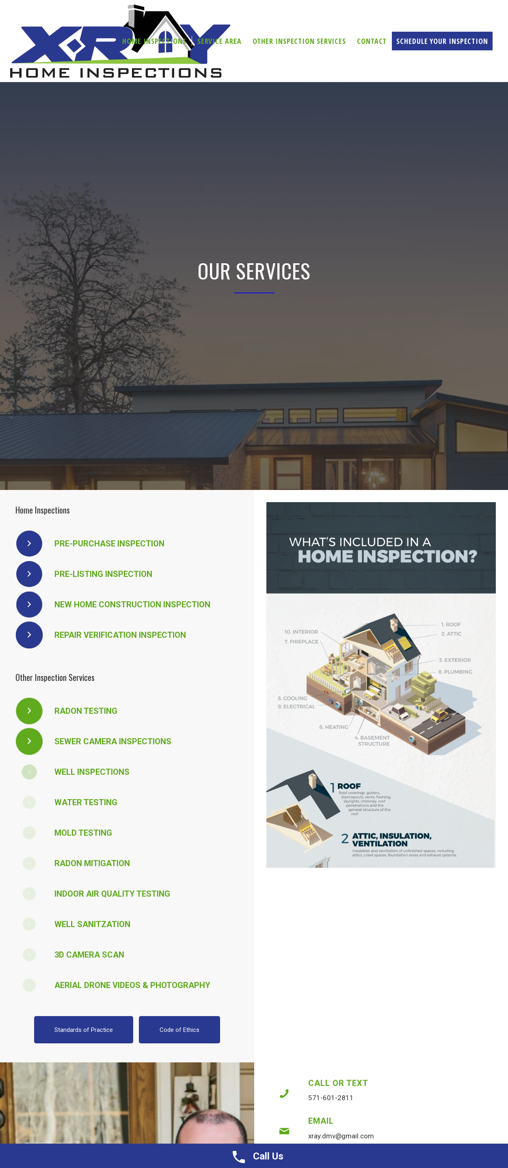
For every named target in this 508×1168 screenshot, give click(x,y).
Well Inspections (92, 772)
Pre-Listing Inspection (103, 574)
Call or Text (338, 1083)
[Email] (284, 1131)
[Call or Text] (284, 1094)
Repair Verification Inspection (120, 635)
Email (321, 1121)
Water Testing (85, 802)
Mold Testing (83, 833)
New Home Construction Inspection (132, 604)
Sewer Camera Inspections (112, 741)
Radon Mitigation (92, 863)
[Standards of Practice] (83, 1029)
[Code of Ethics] (179, 1029)
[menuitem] (154, 41)
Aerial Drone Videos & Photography (132, 985)
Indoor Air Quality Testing (112, 894)
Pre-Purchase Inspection (109, 543)
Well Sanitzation (92, 924)
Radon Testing (85, 711)
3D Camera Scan (89, 955)
